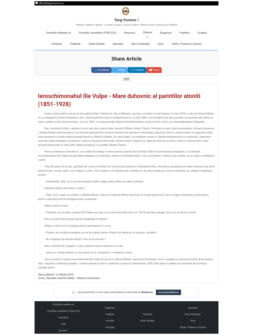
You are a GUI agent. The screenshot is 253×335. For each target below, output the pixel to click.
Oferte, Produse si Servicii (187, 43)
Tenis (161, 43)
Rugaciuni (165, 32)
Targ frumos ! (126, 22)
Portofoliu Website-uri (58, 32)
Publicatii (75, 43)
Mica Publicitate (141, 43)
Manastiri (118, 43)
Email (154, 70)
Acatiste (202, 32)
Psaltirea (184, 32)
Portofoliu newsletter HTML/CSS (97, 32)
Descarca (129, 32)
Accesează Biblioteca (168, 292)
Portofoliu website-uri (63, 304)
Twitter (119, 70)
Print (126, 79)
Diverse (147, 32)
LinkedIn (137, 70)
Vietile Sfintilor (97, 43)
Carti (63, 324)
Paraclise (56, 43)
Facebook (101, 70)
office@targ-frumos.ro (51, 3)
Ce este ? (63, 330)
